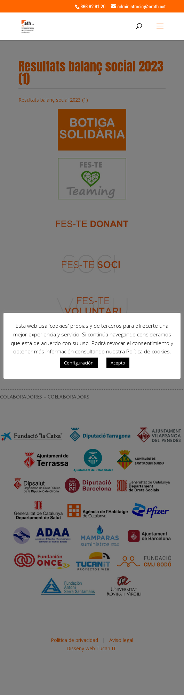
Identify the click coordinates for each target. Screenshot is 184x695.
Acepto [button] (118, 363)
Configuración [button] (79, 363)
